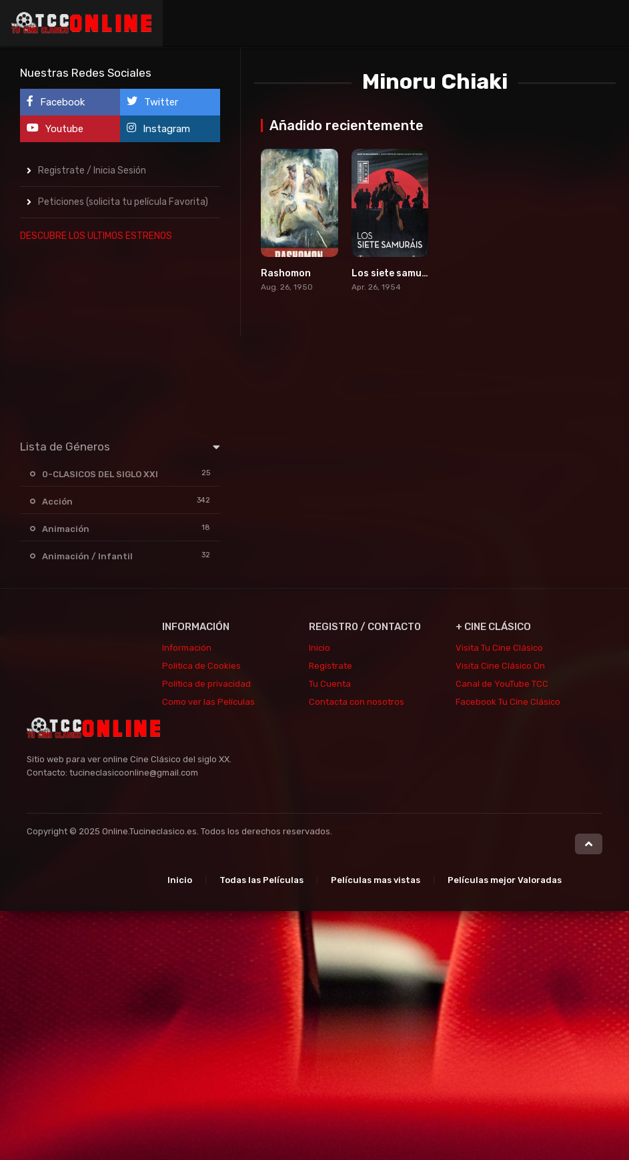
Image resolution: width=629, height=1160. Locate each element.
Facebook (56, 101)
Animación (65, 529)
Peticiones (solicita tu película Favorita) (123, 202)
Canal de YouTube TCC (502, 684)
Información (186, 648)
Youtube (55, 128)
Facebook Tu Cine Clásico (508, 702)
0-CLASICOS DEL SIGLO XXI (100, 474)
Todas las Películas (261, 880)
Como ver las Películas (208, 702)
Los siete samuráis (396, 273)
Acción (57, 502)
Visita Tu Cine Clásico (499, 648)
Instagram (158, 128)
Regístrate (330, 666)
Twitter (152, 101)
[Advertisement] (120, 337)
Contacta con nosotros (356, 702)
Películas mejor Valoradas (505, 880)
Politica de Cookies (201, 666)
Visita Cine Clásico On (500, 666)
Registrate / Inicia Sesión (92, 170)
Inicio (319, 648)
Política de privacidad (206, 684)
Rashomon (286, 273)
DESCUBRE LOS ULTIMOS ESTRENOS (96, 236)
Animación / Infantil (87, 556)
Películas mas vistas (375, 880)
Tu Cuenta (330, 684)
